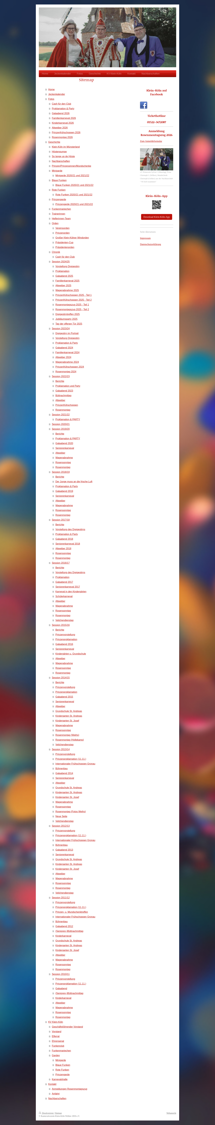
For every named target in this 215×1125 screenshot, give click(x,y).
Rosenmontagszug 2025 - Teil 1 (72, 304)
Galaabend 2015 (64, 697)
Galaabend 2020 (64, 443)
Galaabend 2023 (64, 390)
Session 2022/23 (61, 376)
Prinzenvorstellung (65, 634)
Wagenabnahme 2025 (67, 290)
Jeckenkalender (56, 94)
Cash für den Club (61, 104)
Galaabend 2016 (64, 644)
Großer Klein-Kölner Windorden (72, 237)
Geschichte (54, 142)
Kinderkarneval (63, 936)
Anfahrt (56, 1093)
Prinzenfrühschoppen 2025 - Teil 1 (73, 295)
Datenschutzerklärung (150, 244)
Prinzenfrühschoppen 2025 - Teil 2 (73, 300)
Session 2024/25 (61, 261)
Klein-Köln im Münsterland (66, 147)
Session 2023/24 (61, 328)
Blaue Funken (59, 180)
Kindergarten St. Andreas (68, 716)
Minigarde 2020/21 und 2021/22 (72, 175)
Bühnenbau (61, 768)
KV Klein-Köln (55, 1022)
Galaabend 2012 (64, 926)
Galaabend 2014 (64, 773)
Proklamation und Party (67, 386)
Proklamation (62, 271)
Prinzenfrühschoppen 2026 (66, 132)
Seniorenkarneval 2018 (67, 543)
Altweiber (60, 400)
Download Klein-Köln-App (156, 217)
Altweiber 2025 (63, 285)
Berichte (59, 381)
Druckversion (46, 1113)
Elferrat (56, 1036)
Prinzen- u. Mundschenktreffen (71, 912)
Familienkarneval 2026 (64, 118)
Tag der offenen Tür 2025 (68, 323)
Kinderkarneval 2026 (63, 123)
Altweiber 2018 (63, 548)
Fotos (51, 99)
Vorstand (56, 1031)
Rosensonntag (63, 462)
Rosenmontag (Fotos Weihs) (70, 811)
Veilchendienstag (64, 620)
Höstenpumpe (59, 151)
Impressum (145, 238)
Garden (56, 1055)
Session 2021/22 (61, 414)
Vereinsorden (62, 228)
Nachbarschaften (61, 161)
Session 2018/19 (61, 472)
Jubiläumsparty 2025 (66, 319)
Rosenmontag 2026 (62, 137)
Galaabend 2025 (64, 276)
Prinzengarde (59, 199)
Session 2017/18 (61, 520)
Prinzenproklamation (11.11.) (70, 759)
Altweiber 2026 (60, 127)
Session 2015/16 (61, 625)
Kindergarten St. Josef (67, 720)
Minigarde (57, 170)
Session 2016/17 (61, 563)
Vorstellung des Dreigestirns (70, 529)
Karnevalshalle (59, 1079)
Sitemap (58, 1113)
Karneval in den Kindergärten (70, 591)
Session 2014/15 (61, 677)
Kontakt (52, 1084)
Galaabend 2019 (64, 491)
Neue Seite (61, 816)
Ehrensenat (58, 1041)
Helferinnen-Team (61, 218)
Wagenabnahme (64, 457)
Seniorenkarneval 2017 (67, 587)
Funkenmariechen (61, 209)
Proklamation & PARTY (67, 419)
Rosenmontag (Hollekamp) (69, 740)
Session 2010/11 (61, 974)
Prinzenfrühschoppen (66, 405)
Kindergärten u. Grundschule (70, 653)
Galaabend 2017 (64, 582)
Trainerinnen (58, 214)
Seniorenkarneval (64, 448)
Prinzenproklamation (66, 639)
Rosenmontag (62, 410)
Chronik (56, 252)
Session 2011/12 (61, 897)
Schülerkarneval (64, 596)
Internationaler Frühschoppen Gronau (75, 763)
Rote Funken (59, 190)
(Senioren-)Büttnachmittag (69, 931)
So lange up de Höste (63, 156)
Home (51, 89)
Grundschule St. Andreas (68, 711)
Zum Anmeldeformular (151, 141)
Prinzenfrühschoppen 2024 (69, 367)
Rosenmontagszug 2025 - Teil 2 (72, 309)
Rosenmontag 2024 (65, 371)
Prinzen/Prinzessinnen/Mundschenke (71, 166)
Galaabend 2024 (64, 347)
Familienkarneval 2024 (67, 352)
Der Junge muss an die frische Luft (73, 481)
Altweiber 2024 (63, 357)
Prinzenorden (62, 233)
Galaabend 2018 (64, 539)
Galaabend (61, 988)
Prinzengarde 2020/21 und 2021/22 (74, 204)
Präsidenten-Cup (64, 242)
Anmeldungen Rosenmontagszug (69, 1089)
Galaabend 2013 (64, 850)
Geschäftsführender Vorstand (67, 1026)
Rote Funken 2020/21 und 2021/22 (73, 194)
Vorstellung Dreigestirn (67, 266)
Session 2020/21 (61, 424)
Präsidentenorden (64, 247)
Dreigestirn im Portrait (67, 333)
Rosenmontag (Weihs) (67, 735)
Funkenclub (58, 1046)
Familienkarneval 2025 (67, 280)
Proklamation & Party (63, 108)
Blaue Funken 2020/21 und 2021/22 (74, 185)
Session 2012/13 (61, 826)
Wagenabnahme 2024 (67, 362)
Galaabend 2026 (60, 113)
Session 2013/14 (61, 749)
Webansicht (171, 1113)
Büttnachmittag (63, 395)
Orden (55, 223)
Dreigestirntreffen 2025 (67, 314)
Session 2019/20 (61, 429)
